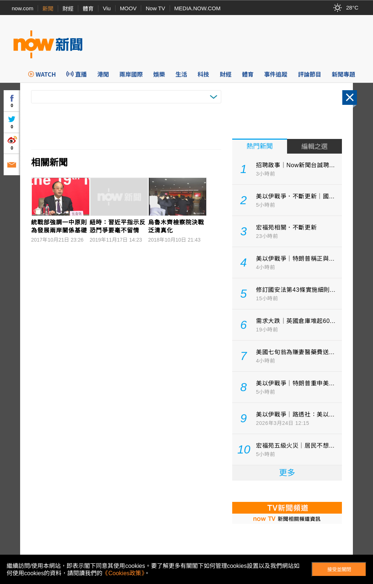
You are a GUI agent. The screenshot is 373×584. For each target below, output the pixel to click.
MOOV (128, 8)
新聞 (47, 8)
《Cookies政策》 (123, 573)
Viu (106, 8)
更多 (287, 472)
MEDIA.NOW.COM (197, 8)
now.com (22, 8)
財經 (68, 8)
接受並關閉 (339, 569)
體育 (88, 8)
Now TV (155, 8)
